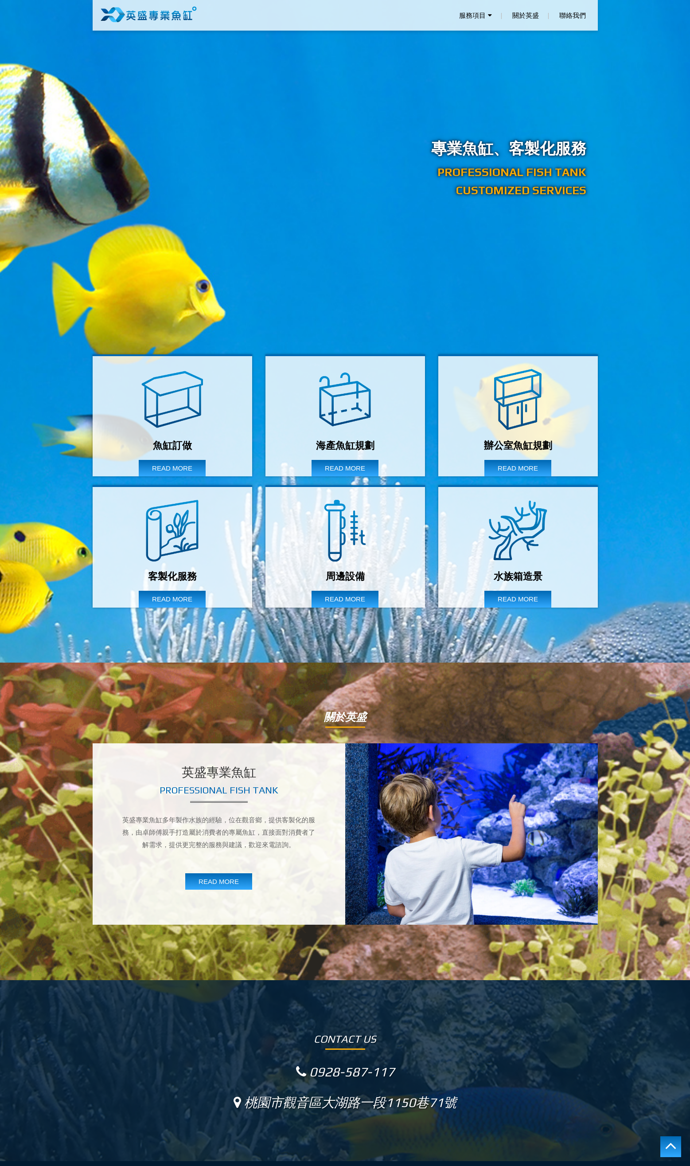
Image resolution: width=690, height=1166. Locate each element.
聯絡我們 (572, 15)
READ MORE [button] (219, 881)
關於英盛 (525, 15)
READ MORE (172, 468)
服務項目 (475, 15)
